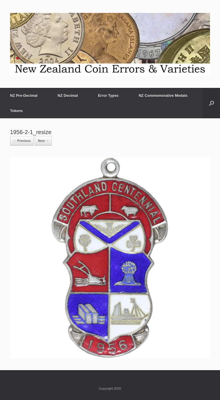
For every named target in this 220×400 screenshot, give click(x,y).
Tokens (16, 111)
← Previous (22, 140)
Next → (43, 140)
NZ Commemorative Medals (163, 95)
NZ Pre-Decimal (24, 95)
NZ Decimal (68, 95)
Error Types (108, 95)
